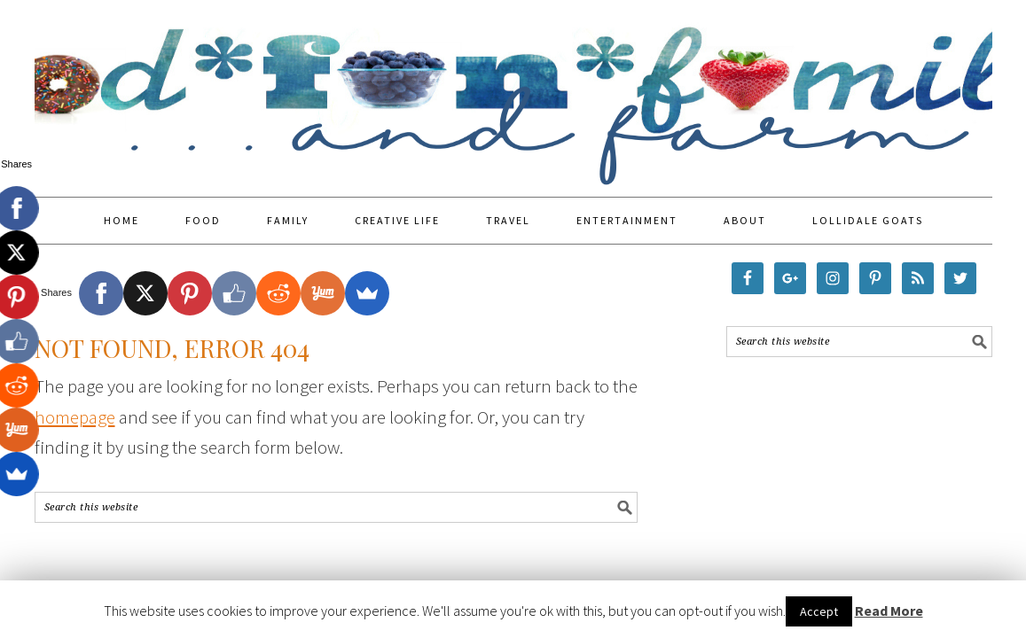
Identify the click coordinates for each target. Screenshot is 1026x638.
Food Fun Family (513, 90)
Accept (819, 611)
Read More (889, 610)
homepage (75, 417)
